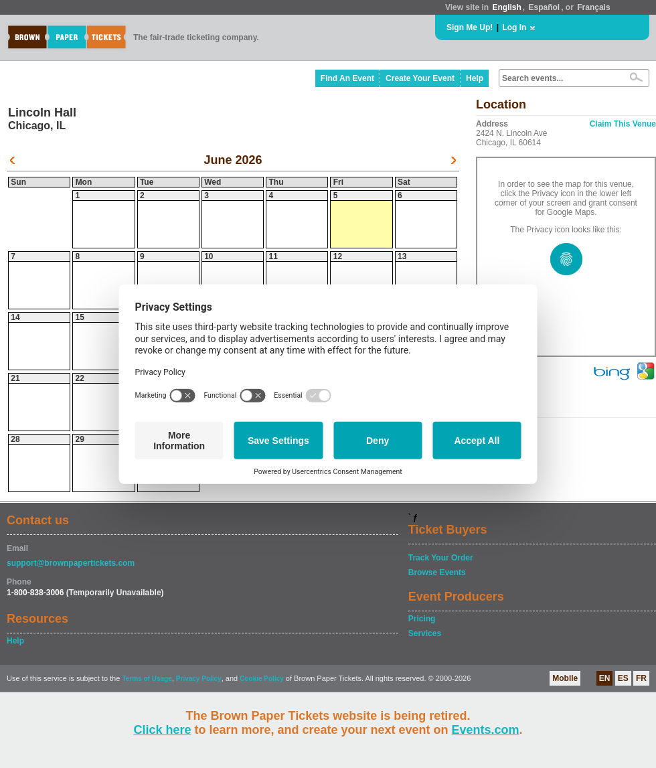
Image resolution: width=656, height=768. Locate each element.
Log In (514, 27)
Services (424, 633)
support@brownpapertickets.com (71, 563)
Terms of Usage (146, 678)
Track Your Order (440, 557)
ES (623, 678)
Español (544, 7)
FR (641, 678)
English (506, 7)
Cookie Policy (262, 678)
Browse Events (437, 572)
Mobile (565, 678)
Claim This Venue (623, 124)
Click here (162, 730)
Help (474, 78)
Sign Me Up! (469, 27)
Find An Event (347, 78)
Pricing (422, 618)
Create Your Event (420, 78)
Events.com (485, 730)
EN (604, 678)
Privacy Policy (199, 678)
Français (593, 7)
